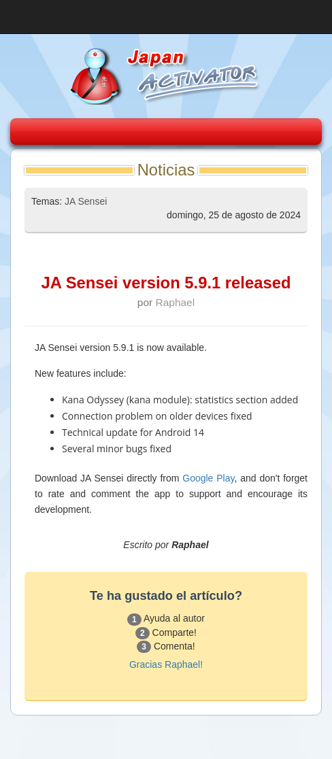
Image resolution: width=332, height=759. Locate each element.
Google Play (208, 478)
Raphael (175, 302)
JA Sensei (86, 201)
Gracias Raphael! (166, 664)
